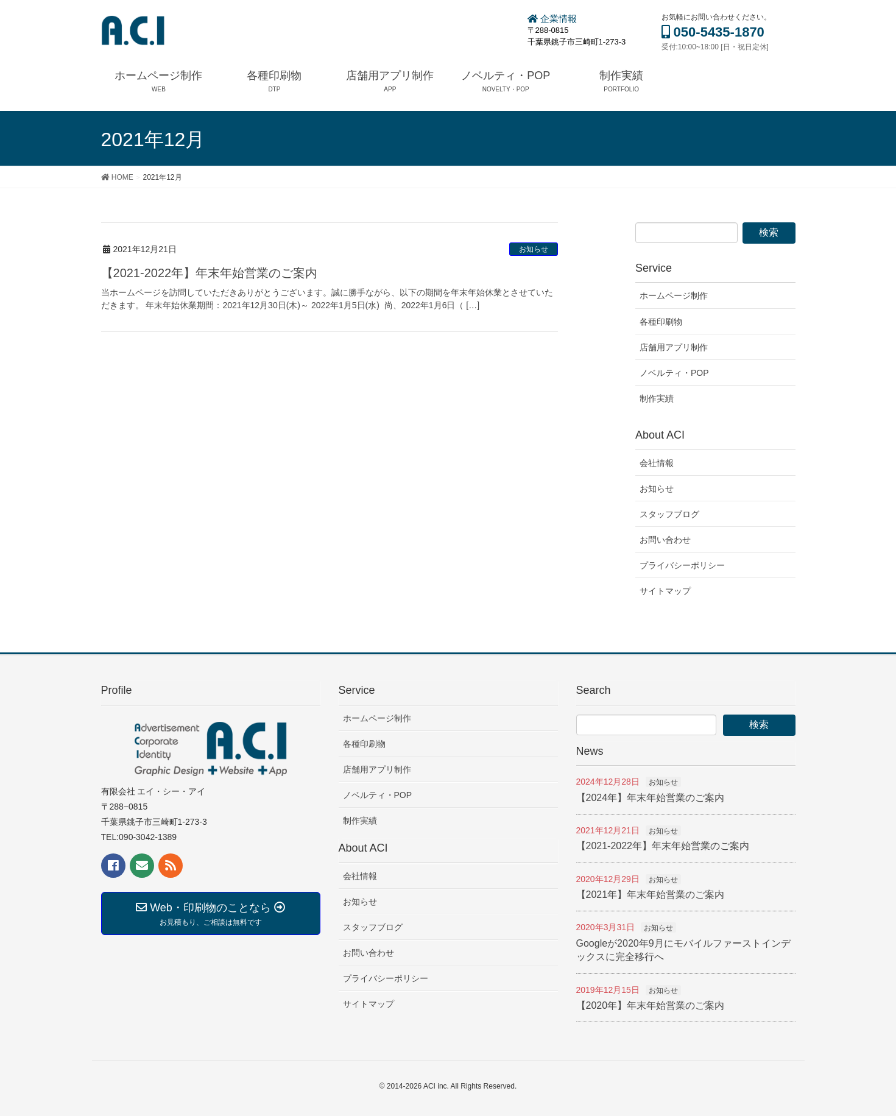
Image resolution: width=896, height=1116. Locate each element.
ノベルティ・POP (674, 373)
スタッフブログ (669, 514)
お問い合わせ (665, 540)
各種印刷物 (661, 322)
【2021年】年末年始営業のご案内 (650, 894)
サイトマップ (665, 591)
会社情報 (657, 463)
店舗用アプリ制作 (674, 347)
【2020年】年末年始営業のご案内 (650, 1005)
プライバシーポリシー (682, 565)
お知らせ (533, 249)
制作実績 (657, 398)
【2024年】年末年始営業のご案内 (650, 798)
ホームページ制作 (674, 295)
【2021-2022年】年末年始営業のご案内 (209, 273)
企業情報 (552, 18)
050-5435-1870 (712, 32)
